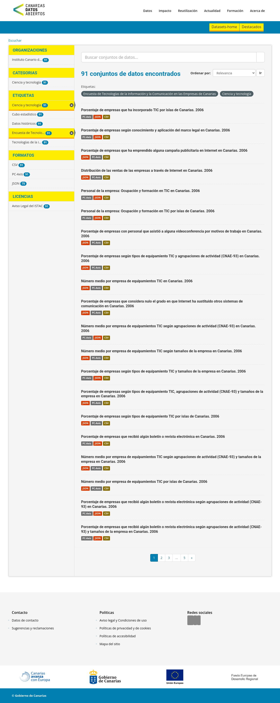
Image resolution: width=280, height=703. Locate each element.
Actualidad (212, 11)
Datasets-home (224, 26)
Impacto (165, 11)
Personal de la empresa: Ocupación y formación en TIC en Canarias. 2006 (140, 191)
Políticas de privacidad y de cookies (125, 628)
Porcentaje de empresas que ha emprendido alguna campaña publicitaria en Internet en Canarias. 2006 (164, 150)
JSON (98, 116)
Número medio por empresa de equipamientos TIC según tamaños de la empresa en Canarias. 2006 (161, 351)
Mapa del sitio (110, 644)
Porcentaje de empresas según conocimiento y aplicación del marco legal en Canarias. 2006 (155, 130)
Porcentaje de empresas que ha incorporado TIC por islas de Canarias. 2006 (142, 110)
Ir (260, 73)
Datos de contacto (25, 620)
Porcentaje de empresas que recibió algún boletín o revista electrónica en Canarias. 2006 (153, 436)
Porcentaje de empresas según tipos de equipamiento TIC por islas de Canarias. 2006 (150, 416)
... (176, 558)
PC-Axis (87, 116)
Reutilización (187, 11)
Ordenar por (200, 73)
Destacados (251, 26)
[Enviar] (260, 57)
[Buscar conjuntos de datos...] (169, 57)
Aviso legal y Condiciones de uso (123, 620)
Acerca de (257, 11)
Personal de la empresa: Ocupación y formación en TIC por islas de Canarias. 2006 (148, 211)
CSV (106, 116)
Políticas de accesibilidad (118, 636)
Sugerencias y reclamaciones (33, 628)
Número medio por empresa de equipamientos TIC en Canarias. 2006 (137, 281)
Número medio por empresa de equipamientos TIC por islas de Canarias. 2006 (144, 481)
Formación (235, 11)
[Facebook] (190, 620)
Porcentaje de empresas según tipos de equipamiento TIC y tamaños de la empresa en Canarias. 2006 (163, 371)
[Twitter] (195, 620)
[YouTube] (199, 620)
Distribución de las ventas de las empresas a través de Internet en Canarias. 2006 (147, 170)
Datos (147, 11)
